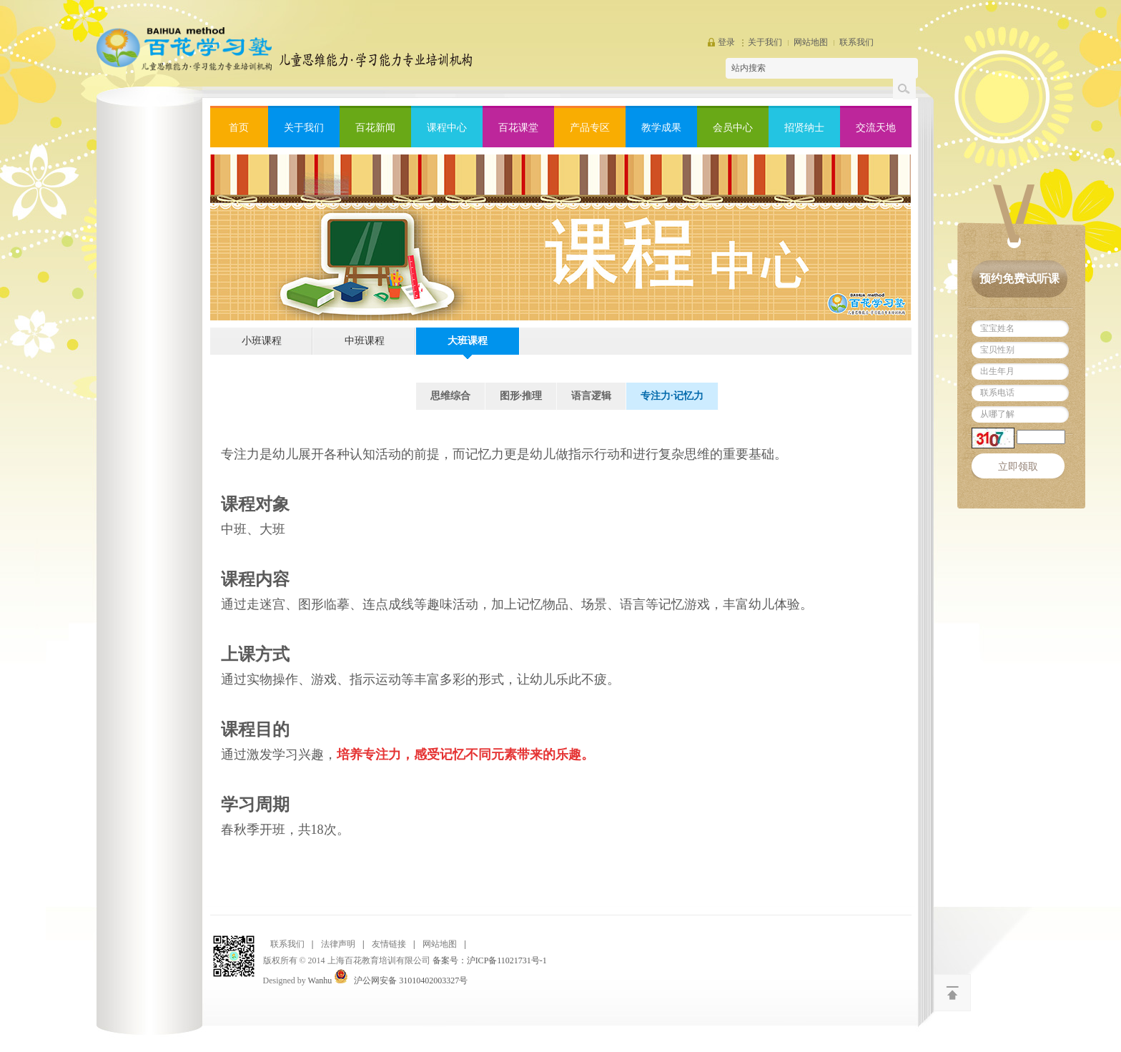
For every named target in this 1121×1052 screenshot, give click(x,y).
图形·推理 (521, 395)
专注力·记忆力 (672, 395)
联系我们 (856, 42)
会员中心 (733, 127)
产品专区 (590, 127)
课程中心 (447, 127)
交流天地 (876, 127)
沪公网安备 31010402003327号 (411, 980)
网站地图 (811, 42)
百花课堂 (518, 127)
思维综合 (450, 395)
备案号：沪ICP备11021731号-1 (490, 960)
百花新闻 (375, 127)
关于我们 (765, 42)
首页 (239, 127)
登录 (726, 42)
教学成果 (661, 127)
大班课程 (468, 340)
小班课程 (262, 340)
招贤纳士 (804, 127)
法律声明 (338, 944)
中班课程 (365, 340)
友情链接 (389, 944)
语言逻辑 (591, 395)
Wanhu (320, 980)
